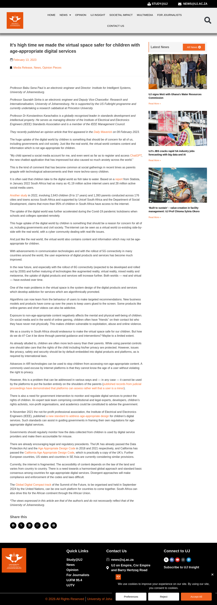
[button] (208, 20)
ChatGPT (135, 155)
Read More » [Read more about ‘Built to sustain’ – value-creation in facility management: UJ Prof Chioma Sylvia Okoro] (155, 217)
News (65, 15)
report (119, 179)
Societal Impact (121, 14)
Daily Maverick (103, 131)
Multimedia (145, 14)
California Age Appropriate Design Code (49, 452)
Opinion (80, 14)
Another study (18, 195)
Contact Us (115, 25)
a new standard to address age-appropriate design (77, 416)
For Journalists (169, 14)
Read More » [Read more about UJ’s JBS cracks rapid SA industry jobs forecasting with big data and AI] (155, 160)
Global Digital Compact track (33, 484)
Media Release (23, 67)
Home (51, 14)
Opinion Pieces (51, 67)
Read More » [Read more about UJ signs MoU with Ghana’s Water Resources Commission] (155, 103)
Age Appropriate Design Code (56, 448)
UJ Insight (97, 14)
